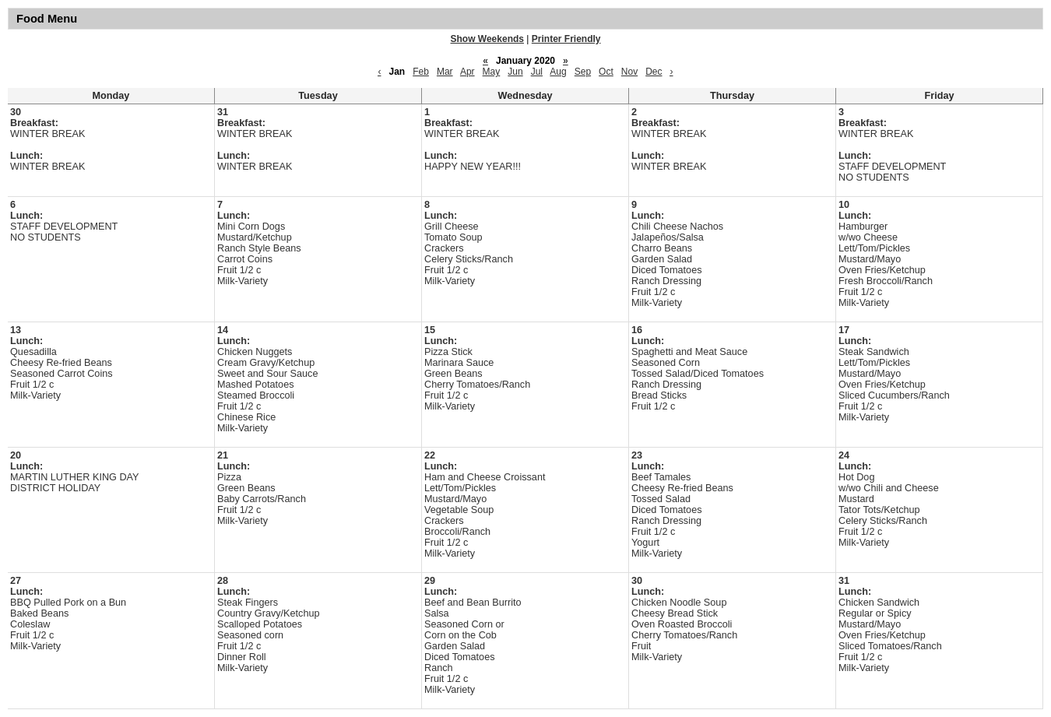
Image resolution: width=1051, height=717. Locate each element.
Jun (515, 71)
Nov (629, 71)
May (492, 71)
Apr (467, 71)
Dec (653, 71)
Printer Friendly (566, 38)
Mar (445, 71)
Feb (421, 71)
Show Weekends (487, 38)
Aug (558, 71)
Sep (583, 71)
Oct (606, 71)
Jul (537, 71)
